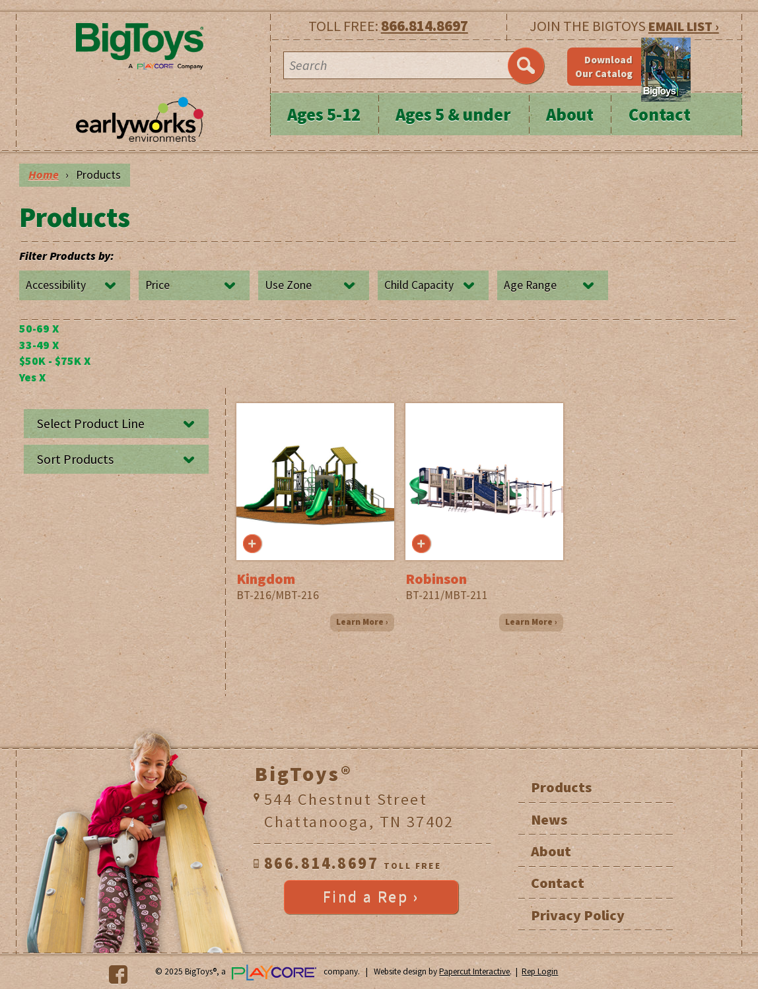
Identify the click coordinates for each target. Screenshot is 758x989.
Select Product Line (91, 423)
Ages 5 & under (453, 114)
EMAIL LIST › (683, 26)
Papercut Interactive (474, 971)
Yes (32, 377)
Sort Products (75, 459)
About (570, 114)
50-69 (39, 328)
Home (43, 175)
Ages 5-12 (324, 114)
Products (561, 787)
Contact (660, 114)
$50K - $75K (54, 361)
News (549, 819)
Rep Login (540, 971)
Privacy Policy (578, 915)
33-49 (39, 345)
